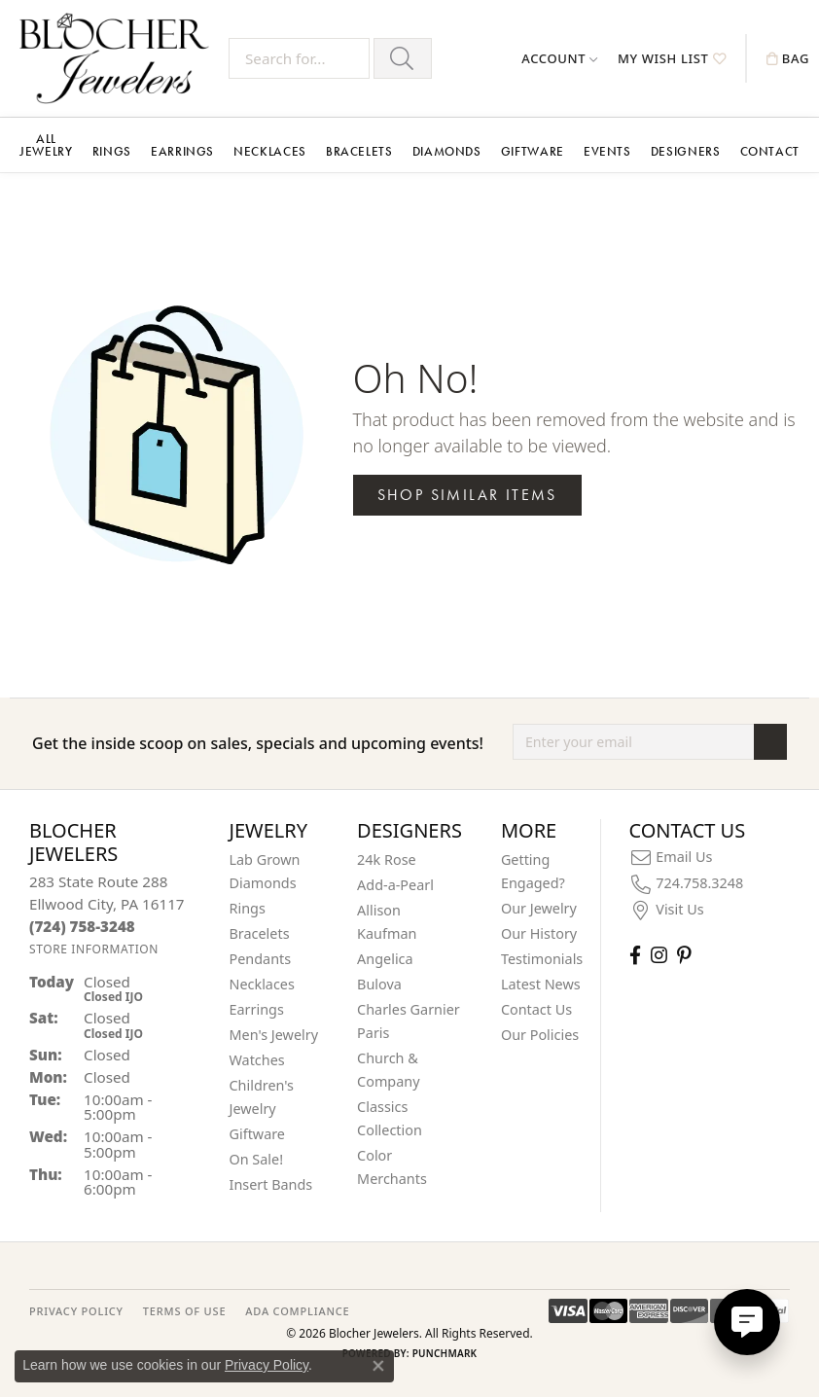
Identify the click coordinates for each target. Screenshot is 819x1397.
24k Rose (386, 859)
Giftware (532, 151)
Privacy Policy (266, 1365)
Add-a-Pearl (395, 885)
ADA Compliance (297, 1311)
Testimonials (542, 958)
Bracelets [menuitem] (260, 933)
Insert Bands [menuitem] (271, 1184)
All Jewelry (45, 145)
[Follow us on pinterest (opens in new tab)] (684, 955)
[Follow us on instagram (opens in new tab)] (659, 955)
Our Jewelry (539, 908)
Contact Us (536, 1009)
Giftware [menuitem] (258, 1134)
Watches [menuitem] (257, 1060)
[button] (559, 58)
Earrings (182, 151)
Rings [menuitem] (248, 908)
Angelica (384, 958)
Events (607, 151)
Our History (539, 933)
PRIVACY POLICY (76, 1311)
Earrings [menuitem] (257, 1009)
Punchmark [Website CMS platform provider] (445, 1353)
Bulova (379, 984)
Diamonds (446, 151)
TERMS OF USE (184, 1311)
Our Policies (540, 1034)
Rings (111, 151)
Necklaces (269, 151)
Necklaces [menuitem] (262, 984)
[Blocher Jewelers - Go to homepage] (119, 58)
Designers (686, 151)
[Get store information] (94, 949)
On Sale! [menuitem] (257, 1159)
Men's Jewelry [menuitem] (274, 1034)
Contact (770, 151)
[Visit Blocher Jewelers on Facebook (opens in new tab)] (635, 955)
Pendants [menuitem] (261, 958)
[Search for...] (299, 58)
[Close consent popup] (378, 1366)
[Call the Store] (82, 926)
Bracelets (359, 151)
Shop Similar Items (467, 494)
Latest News (541, 984)
